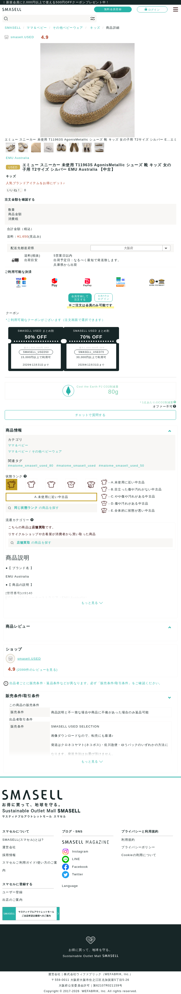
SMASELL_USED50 (36, 352)
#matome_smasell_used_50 (121, 465)
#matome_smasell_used (76, 465)
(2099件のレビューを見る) (37, 669)
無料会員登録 (113, 9)
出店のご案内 (12, 899)
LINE (71, 859)
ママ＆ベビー (18, 445)
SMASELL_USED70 (91, 352)
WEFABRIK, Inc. (94, 991)
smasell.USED (22, 37)
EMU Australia (17, 158)
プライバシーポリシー (138, 847)
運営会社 (9, 847)
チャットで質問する (90, 415)
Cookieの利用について (138, 855)
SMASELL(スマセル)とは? (23, 839)
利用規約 (128, 839)
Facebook (75, 867)
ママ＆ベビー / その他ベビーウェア (35, 451)
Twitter (72, 874)
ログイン (152, 9)
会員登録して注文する (80, 298)
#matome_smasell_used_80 (31, 465)
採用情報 (9, 855)
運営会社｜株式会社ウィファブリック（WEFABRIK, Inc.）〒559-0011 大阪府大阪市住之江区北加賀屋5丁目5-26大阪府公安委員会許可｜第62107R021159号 (90, 980)
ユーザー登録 (12, 892)
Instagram (75, 851)
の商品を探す (33, 507)
